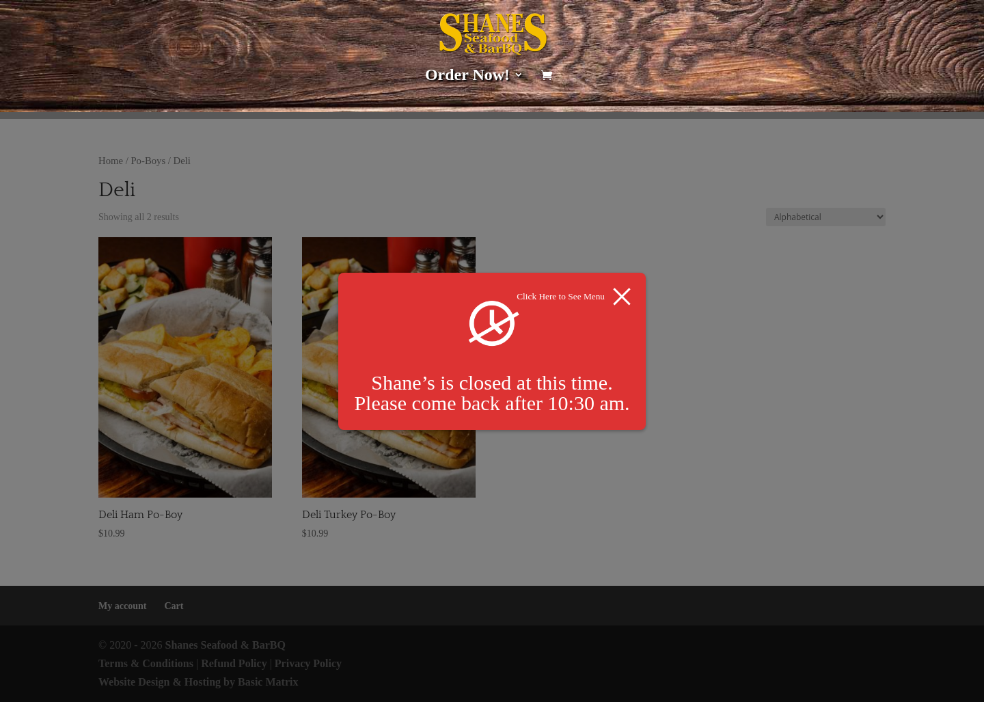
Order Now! (467, 76)
